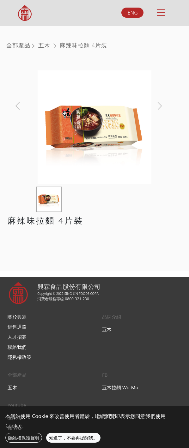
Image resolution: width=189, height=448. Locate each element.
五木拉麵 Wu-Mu (120, 387)
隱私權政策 (19, 357)
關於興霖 (17, 317)
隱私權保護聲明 (23, 438)
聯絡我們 (17, 347)
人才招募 (17, 337)
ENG (133, 12)
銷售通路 (17, 327)
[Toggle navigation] (160, 11)
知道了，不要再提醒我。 (73, 438)
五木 (44, 45)
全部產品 (18, 45)
